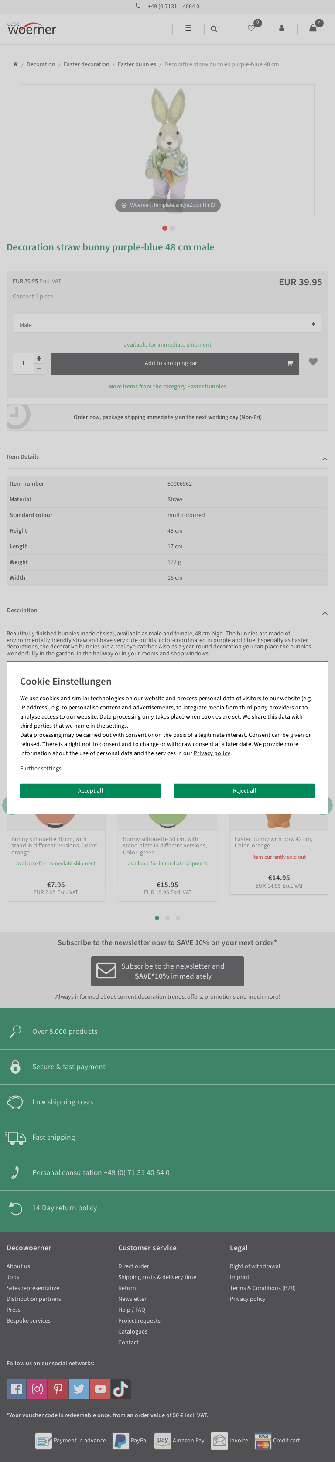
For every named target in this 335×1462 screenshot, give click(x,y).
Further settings (41, 768)
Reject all (244, 790)
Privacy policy (212, 753)
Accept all (90, 790)
